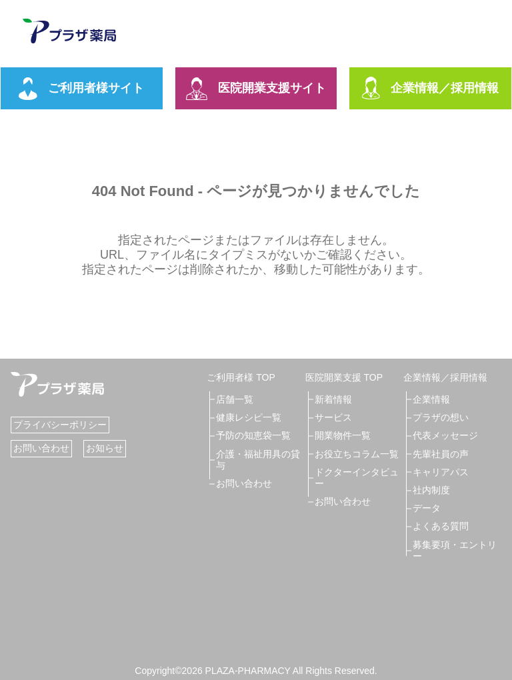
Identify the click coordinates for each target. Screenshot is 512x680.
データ (427, 508)
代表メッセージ (445, 435)
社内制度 (431, 490)
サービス (333, 417)
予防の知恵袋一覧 (253, 435)
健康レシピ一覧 (248, 417)
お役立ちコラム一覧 (357, 454)
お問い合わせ (41, 448)
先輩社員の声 (441, 454)
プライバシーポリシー (60, 424)
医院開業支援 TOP (344, 377)
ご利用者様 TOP (241, 377)
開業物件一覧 (343, 435)
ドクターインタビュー (357, 478)
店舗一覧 (234, 399)
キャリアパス (441, 472)
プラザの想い (441, 417)
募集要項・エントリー (455, 550)
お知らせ (104, 448)
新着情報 (333, 399)
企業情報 (431, 399)
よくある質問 (441, 526)
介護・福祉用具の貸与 (258, 460)
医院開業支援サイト (256, 88)
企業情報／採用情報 (430, 89)
